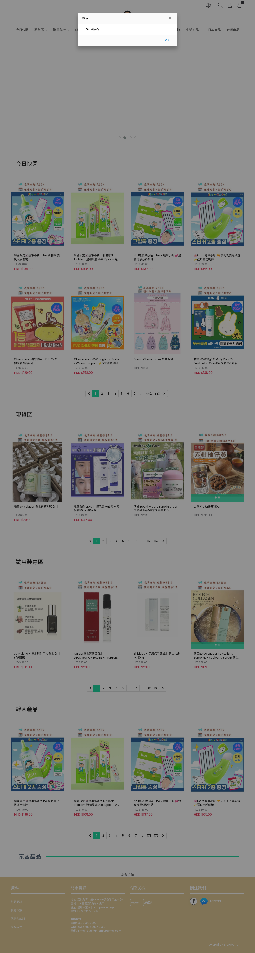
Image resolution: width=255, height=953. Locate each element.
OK (167, 40)
